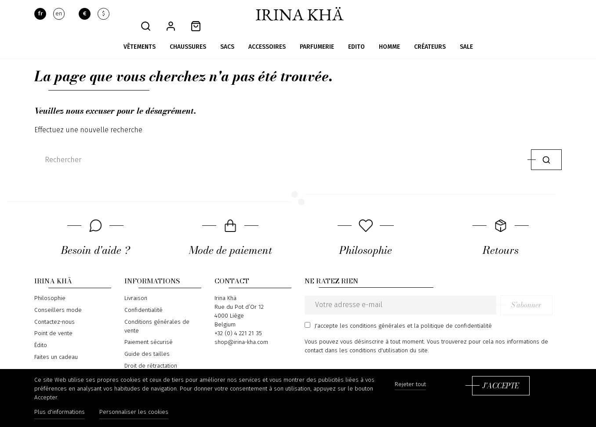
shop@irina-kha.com (241, 329)
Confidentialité (143, 297)
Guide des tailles (147, 341)
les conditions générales (372, 313)
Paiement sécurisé (148, 329)
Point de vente (53, 321)
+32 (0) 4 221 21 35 (238, 321)
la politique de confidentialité (453, 313)
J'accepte (501, 386)
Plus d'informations (59, 412)
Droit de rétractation (150, 353)
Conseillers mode (58, 297)
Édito (40, 332)
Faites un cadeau (56, 344)
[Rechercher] (280, 147)
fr (40, 14)
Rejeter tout (410, 385)
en (58, 14)
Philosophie (49, 285)
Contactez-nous (54, 309)
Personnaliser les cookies (135, 412)
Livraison (135, 285)
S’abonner (535, 292)
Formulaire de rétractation (158, 365)
